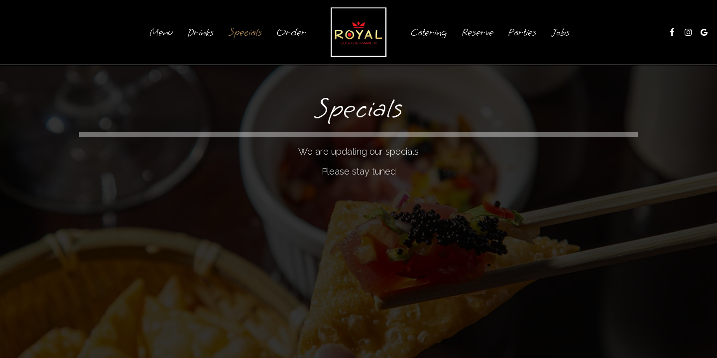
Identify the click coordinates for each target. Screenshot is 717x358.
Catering (429, 32)
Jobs (560, 32)
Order (291, 32)
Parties (522, 32)
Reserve (477, 32)
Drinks (201, 32)
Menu (161, 32)
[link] (358, 32)
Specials (245, 32)
